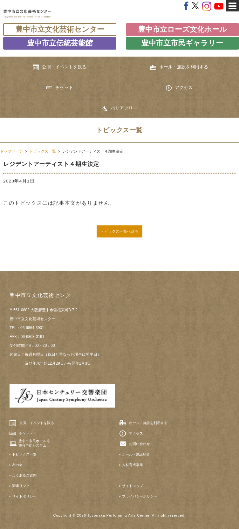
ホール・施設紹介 (136, 454)
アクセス (179, 88)
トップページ (11, 151)
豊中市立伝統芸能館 (60, 43)
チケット (59, 87)
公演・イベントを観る (59, 67)
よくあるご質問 (24, 475)
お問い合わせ (139, 444)
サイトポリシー (24, 496)
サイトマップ (132, 486)
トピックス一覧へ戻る (119, 231)
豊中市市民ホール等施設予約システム (34, 443)
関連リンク (21, 486)
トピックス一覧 (42, 151)
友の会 (17, 465)
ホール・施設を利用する (179, 67)
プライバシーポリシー (139, 496)
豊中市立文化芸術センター (60, 29)
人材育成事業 (132, 465)
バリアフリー (119, 108)
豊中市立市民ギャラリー (182, 43)
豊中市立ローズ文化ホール (182, 29)
